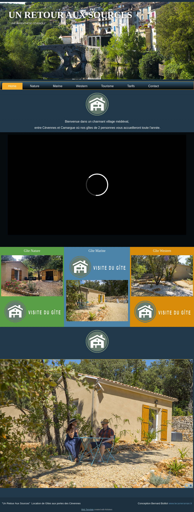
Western (81, 86)
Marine (57, 86)
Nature (34, 86)
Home (12, 86)
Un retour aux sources (70, 15)
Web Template (87, 510)
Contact (153, 86)
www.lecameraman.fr (180, 503)
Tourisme (107, 86)
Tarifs (131, 86)
